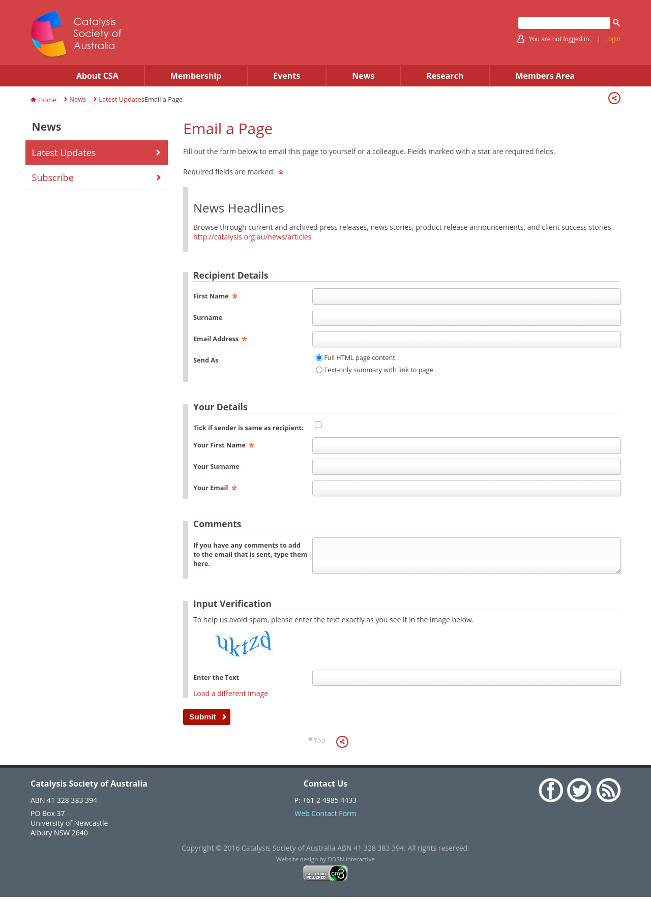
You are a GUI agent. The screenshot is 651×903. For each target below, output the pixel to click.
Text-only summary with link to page (378, 369)
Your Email (214, 487)
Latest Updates (121, 99)
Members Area (545, 75)
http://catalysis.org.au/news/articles (252, 237)
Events (286, 75)
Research (444, 75)
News (363, 75)
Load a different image (230, 699)
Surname (207, 317)
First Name (215, 295)
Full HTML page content (359, 357)
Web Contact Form (325, 819)
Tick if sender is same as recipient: (248, 427)
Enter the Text (216, 683)
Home (47, 99)
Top (320, 746)
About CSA (97, 75)
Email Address (220, 338)
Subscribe (53, 177)
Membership (196, 75)
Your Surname (216, 466)
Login (612, 39)
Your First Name (223, 444)
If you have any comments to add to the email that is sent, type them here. (250, 554)
